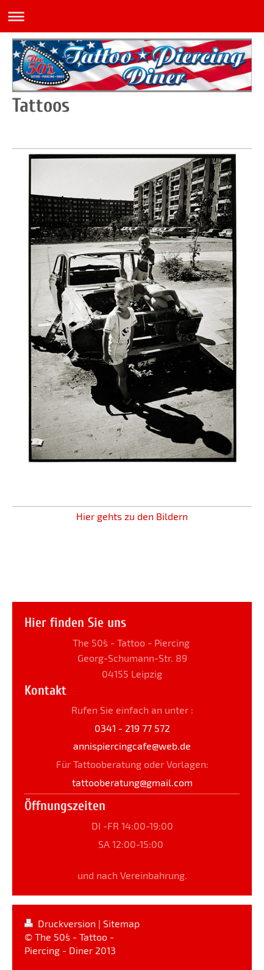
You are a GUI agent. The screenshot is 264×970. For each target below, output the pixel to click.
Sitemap (121, 923)
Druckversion (61, 923)
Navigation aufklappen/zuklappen (132, 16)
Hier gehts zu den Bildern (132, 516)
